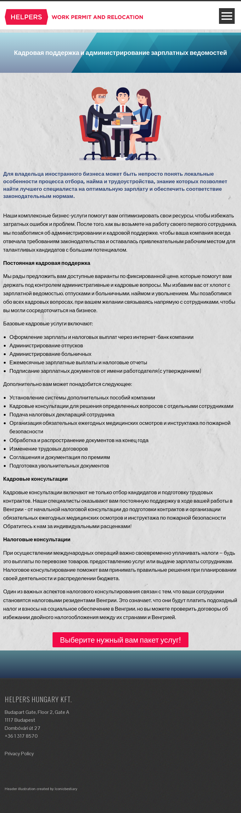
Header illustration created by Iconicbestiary (41, 788)
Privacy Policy (19, 753)
